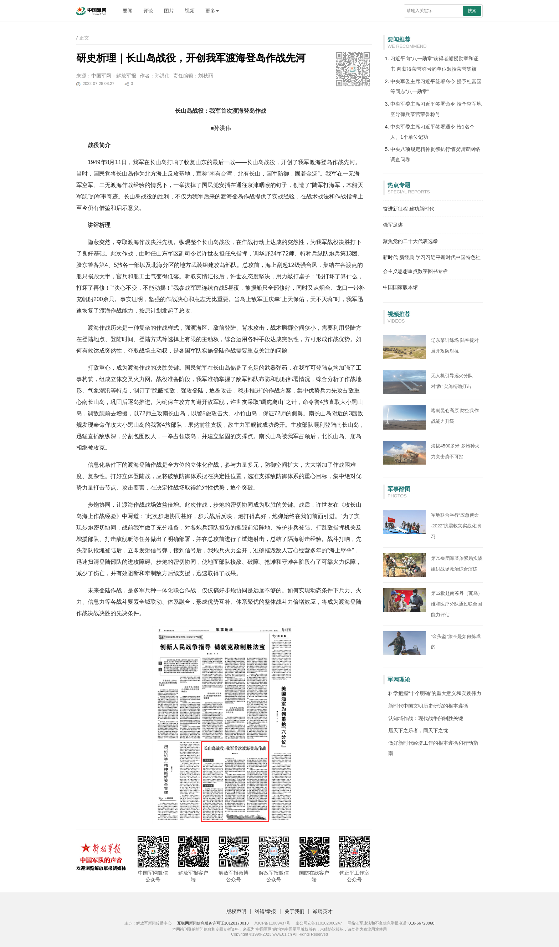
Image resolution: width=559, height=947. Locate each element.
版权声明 (236, 911)
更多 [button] (212, 11)
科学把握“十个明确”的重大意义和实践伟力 (434, 693)
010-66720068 (422, 923)
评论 (148, 11)
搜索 (472, 10)
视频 (190, 11)
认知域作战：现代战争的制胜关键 (425, 718)
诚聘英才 (323, 911)
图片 (169, 11)
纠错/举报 (265, 911)
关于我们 (294, 911)
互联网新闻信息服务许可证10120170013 (213, 923)
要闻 (128, 11)
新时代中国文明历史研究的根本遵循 (428, 706)
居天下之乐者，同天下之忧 (418, 730)
